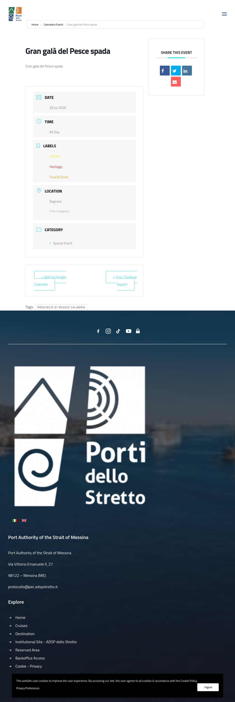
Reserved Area (27, 650)
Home (21, 617)
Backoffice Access (30, 658)
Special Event (61, 243)
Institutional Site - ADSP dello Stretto (46, 642)
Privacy (36, 666)
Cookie (21, 666)
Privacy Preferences (27, 688)
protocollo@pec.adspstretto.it (33, 587)
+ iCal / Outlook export (125, 280)
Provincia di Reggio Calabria (61, 307)
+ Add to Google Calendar (50, 280)
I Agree (208, 687)
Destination (25, 634)
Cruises (22, 625)
